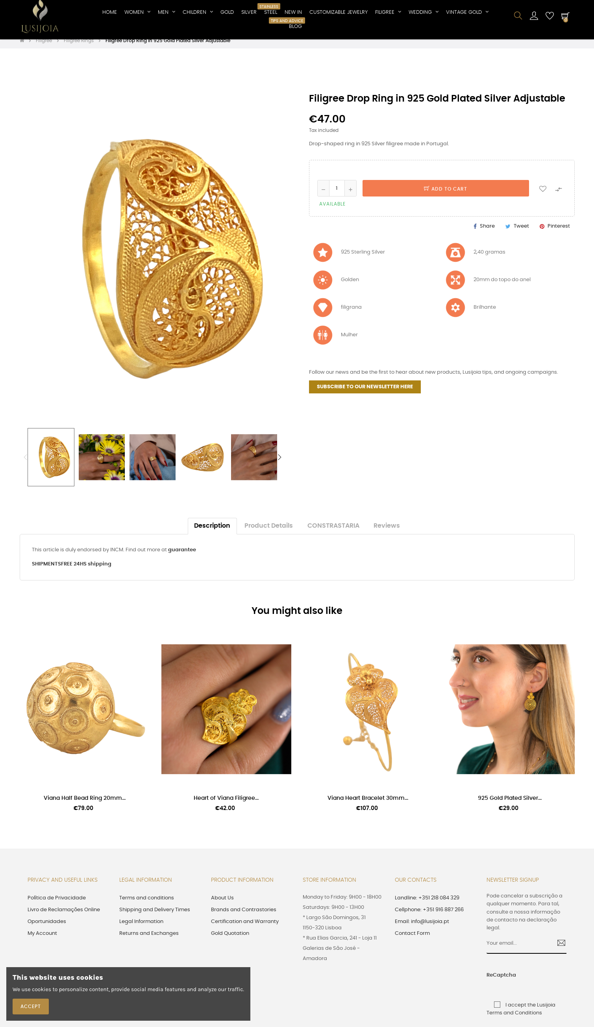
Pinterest (559, 232)
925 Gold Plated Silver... (510, 805)
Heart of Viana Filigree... (226, 805)
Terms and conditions (146, 904)
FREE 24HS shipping (86, 570)
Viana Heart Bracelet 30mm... (368, 805)
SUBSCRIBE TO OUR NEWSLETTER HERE (365, 393)
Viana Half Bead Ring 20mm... (85, 805)
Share (487, 232)
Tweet (521, 232)
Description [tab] (212, 533)
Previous (25, 464)
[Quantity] (336, 195)
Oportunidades (47, 928)
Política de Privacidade (57, 904)
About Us (222, 904)
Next (279, 464)
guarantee (182, 556)
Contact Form (412, 940)
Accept (30, 1006)
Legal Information (141, 928)
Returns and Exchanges (149, 940)
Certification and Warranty (245, 928)
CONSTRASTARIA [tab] (333, 533)
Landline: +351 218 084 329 (427, 904)
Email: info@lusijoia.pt (422, 928)
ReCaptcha (495, 981)
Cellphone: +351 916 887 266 (429, 916)
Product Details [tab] (268, 533)
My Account (42, 940)
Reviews (387, 533)
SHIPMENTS (46, 570)
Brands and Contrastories (243, 916)
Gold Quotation (230, 940)
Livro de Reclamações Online (64, 916)
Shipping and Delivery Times (154, 916)
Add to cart (445, 195)
